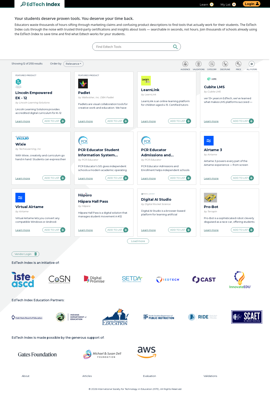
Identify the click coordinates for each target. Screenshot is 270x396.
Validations (210, 376)
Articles (87, 376)
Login (249, 4)
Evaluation (149, 376)
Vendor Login (23, 254)
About (25, 376)
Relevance (72, 63)
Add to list (51, 120)
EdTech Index (43, 4)
